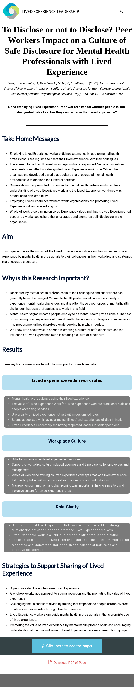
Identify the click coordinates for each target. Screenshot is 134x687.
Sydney (107, 680)
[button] (67, 646)
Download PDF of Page (67, 662)
